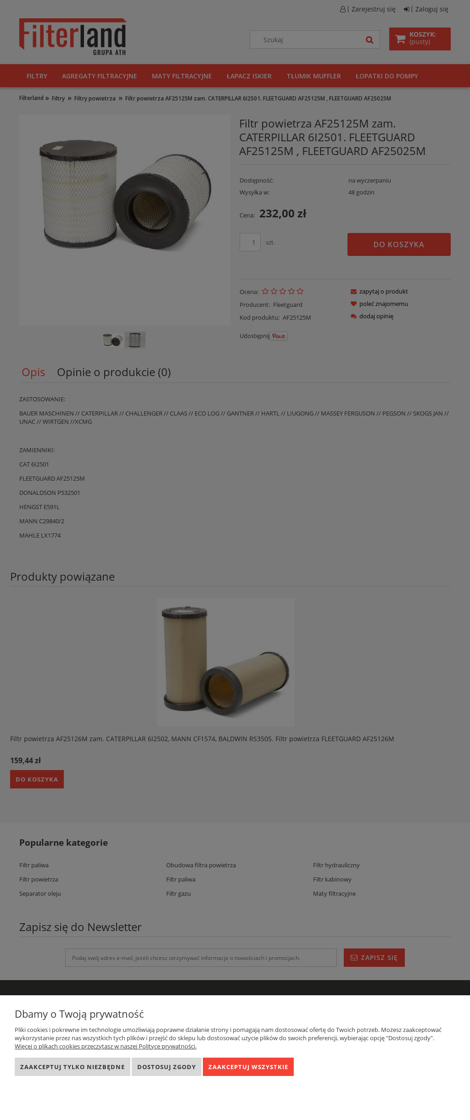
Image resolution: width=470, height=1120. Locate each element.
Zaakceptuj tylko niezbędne (72, 1067)
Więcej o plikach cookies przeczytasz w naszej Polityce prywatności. (105, 1046)
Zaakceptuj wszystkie (248, 1067)
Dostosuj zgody (166, 1067)
